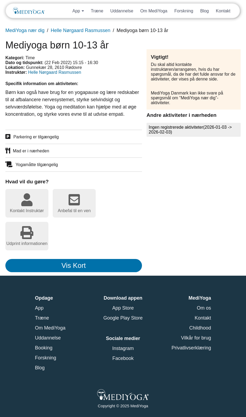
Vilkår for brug (196, 338)
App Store (123, 308)
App (39, 308)
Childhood (200, 328)
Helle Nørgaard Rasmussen (80, 30)
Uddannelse (121, 11)
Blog (204, 11)
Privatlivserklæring (191, 348)
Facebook (123, 358)
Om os (204, 308)
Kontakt (223, 11)
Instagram (123, 348)
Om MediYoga (153, 11)
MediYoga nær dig (24, 30)
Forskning (183, 11)
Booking (43, 348)
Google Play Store (122, 318)
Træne (97, 11)
